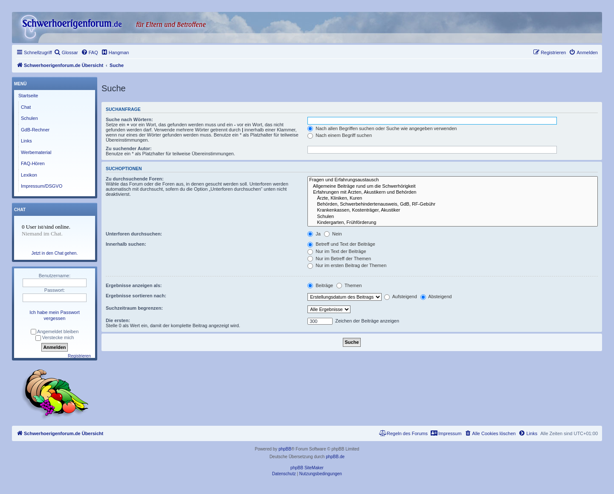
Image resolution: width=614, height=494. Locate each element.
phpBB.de (335, 456)
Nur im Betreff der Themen (339, 258)
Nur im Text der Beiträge (336, 251)
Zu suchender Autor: (129, 148)
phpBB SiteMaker (307, 467)
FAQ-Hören (33, 163)
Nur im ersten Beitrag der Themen (346, 265)
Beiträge (320, 285)
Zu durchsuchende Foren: (135, 178)
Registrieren (79, 356)
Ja (314, 233)
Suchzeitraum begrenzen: (134, 308)
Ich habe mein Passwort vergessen (54, 315)
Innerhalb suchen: (126, 244)
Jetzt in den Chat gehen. (55, 253)
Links (26, 140)
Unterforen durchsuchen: (134, 233)
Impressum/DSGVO (41, 186)
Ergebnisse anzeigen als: (134, 285)
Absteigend (436, 296)
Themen (349, 285)
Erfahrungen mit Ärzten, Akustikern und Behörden (452, 192)
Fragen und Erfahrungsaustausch (452, 180)
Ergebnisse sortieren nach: (136, 295)
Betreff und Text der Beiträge (341, 244)
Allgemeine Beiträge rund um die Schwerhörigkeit (452, 186)
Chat (26, 107)
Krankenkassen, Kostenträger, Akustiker (452, 210)
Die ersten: (118, 320)
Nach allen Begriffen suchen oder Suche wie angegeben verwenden (382, 128)
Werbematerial (36, 152)
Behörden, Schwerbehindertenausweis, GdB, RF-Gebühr (452, 204)
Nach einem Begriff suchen (339, 135)
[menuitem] (66, 52)
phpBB (284, 449)
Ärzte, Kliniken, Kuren (452, 198)
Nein (333, 233)
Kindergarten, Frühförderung (452, 223)
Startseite (28, 95)
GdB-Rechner (35, 129)
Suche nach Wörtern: (129, 119)
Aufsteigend (400, 296)
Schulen (452, 217)
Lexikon (29, 174)
